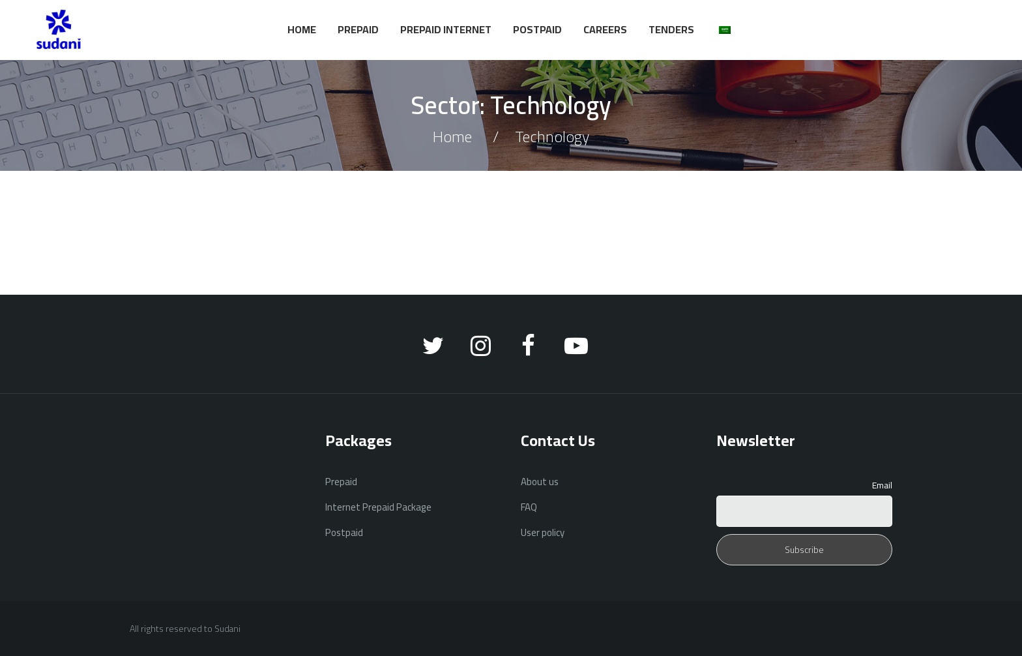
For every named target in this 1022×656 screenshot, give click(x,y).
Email (882, 485)
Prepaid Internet (445, 29)
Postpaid (537, 29)
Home (301, 29)
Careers (605, 29)
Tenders (671, 29)
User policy (542, 532)
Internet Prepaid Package (378, 507)
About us (540, 481)
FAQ (529, 507)
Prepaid (358, 29)
